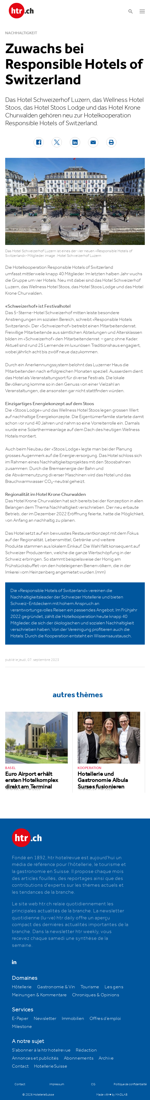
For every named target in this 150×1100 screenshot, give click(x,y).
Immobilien (73, 1018)
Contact (20, 1066)
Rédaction (86, 1050)
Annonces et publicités (35, 1058)
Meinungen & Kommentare (39, 995)
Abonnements (78, 1058)
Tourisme (89, 987)
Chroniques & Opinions (95, 995)
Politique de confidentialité (130, 1084)
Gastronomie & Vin (56, 987)
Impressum (56, 1084)
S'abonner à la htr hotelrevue (41, 1050)
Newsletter (45, 1018)
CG (93, 1084)
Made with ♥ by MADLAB (111, 1094)
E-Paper (20, 1018)
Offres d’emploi (105, 1018)
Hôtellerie (22, 987)
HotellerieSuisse (50, 1066)
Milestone (22, 1026)
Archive (106, 1058)
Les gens (114, 987)
